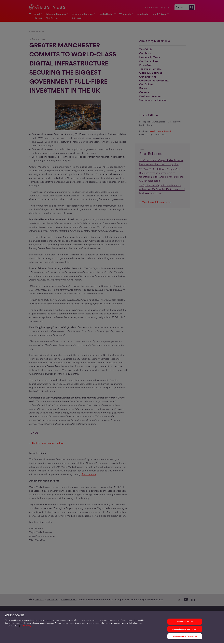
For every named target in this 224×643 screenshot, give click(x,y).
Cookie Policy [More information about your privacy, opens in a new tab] (25, 627)
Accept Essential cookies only (184, 630)
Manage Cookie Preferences (185, 638)
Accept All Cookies (185, 623)
